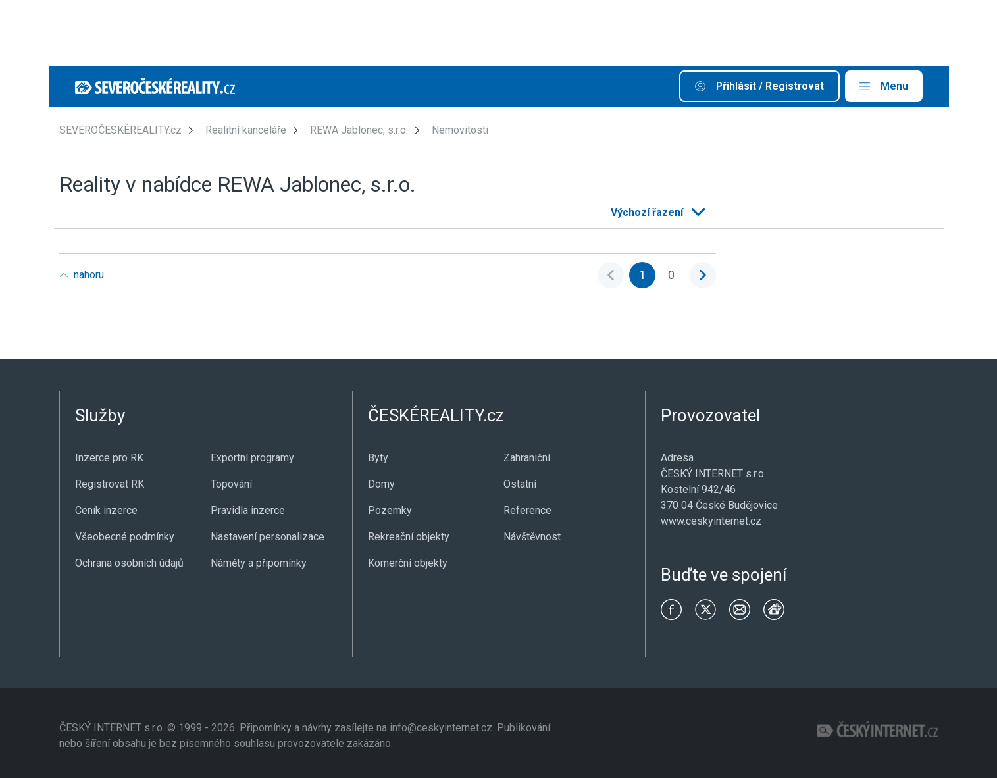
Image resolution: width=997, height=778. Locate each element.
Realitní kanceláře (245, 130)
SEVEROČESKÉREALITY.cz (120, 130)
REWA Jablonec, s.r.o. (359, 130)
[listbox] (656, 212)
